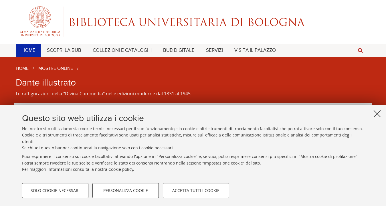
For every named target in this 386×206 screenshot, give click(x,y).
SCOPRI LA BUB (64, 50)
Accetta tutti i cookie (195, 190)
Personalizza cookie (125, 190)
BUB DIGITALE (179, 50)
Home (22, 68)
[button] (361, 50)
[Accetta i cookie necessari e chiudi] (377, 113)
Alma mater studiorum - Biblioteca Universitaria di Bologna (193, 21)
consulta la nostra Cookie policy (103, 169)
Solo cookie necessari (55, 190)
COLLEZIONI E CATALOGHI (122, 50)
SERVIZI (214, 50)
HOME (28, 50)
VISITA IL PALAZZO (255, 50)
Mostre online (55, 68)
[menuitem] (28, 50)
